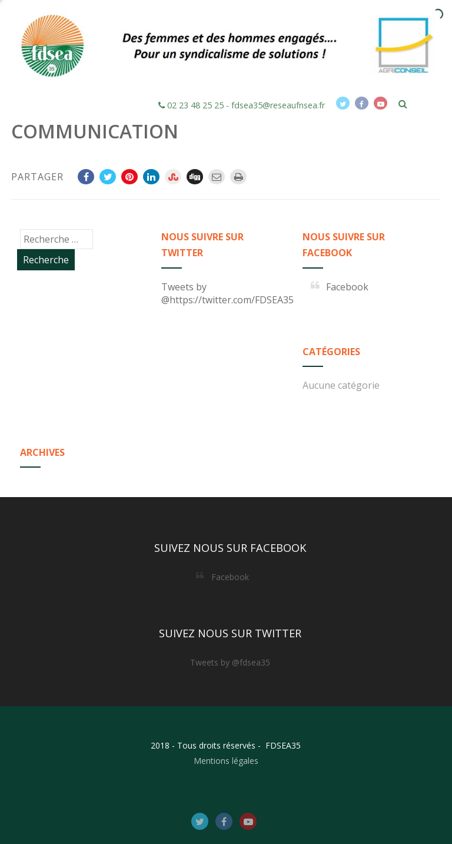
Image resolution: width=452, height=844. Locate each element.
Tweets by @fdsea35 (230, 662)
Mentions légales (226, 760)
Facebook (347, 286)
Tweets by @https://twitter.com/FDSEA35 (227, 293)
